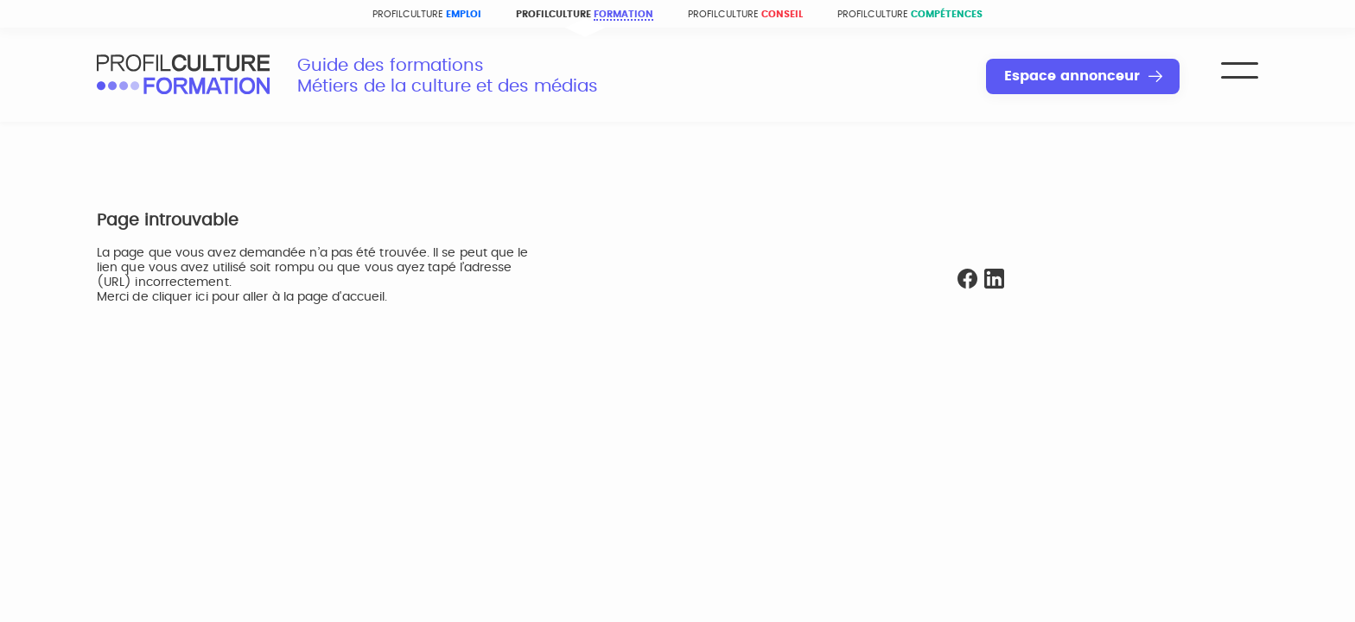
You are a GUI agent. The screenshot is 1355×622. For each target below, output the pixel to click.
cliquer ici (180, 297)
